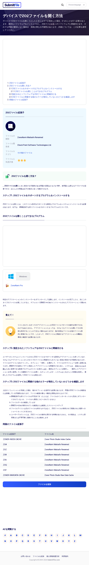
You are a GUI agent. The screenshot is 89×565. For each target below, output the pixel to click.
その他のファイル (24, 152)
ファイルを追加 (38, 556)
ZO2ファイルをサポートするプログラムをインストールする (37, 88)
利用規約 (65, 556)
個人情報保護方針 (52, 556)
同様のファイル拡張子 (18, 99)
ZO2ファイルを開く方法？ (20, 85)
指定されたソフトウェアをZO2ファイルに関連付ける (34, 94)
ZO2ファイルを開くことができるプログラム (33, 91)
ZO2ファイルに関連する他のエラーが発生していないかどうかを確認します (43, 97)
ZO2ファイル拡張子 (17, 83)
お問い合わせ (25, 556)
